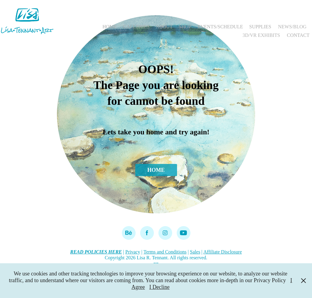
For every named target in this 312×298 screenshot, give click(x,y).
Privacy (132, 251)
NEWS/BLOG (292, 26)
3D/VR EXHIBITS (261, 35)
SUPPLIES (260, 26)
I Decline (159, 287)
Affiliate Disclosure (222, 251)
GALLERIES (136, 26)
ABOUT (164, 26)
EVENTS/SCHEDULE (220, 26)
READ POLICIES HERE (96, 251)
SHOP (185, 26)
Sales (195, 251)
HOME (109, 26)
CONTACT (298, 35)
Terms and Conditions (165, 251)
